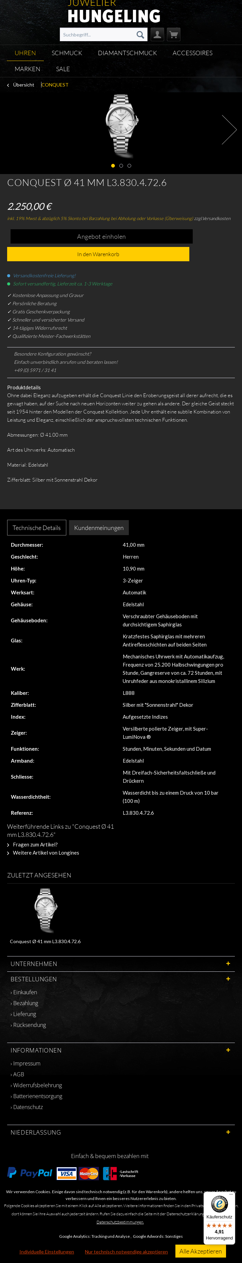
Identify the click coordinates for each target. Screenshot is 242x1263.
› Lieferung (23, 1014)
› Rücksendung (28, 1025)
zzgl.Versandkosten (212, 218)
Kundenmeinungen (99, 527)
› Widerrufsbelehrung (36, 1085)
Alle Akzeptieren (200, 1251)
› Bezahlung (24, 1003)
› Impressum (25, 1063)
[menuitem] (104, 34)
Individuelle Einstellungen (46, 1251)
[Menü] (231, 1196)
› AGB (17, 1074)
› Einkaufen (24, 992)
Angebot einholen (101, 236)
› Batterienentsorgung (36, 1096)
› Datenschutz (27, 1107)
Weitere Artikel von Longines (43, 852)
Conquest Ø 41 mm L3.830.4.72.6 (45, 941)
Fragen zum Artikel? (32, 844)
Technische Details (37, 527)
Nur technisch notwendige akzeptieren (126, 1251)
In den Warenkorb (98, 254)
